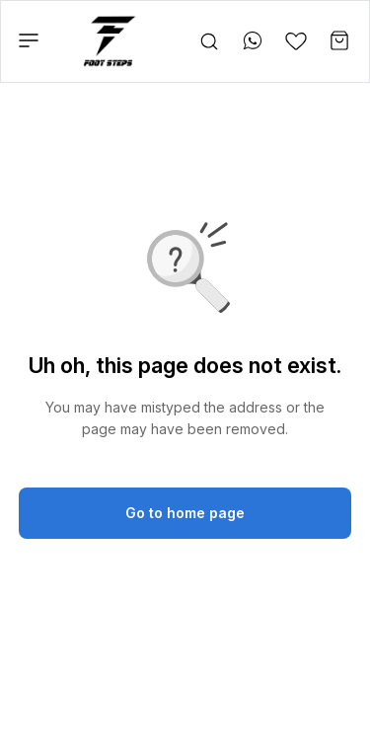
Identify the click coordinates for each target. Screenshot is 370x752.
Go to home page (185, 512)
